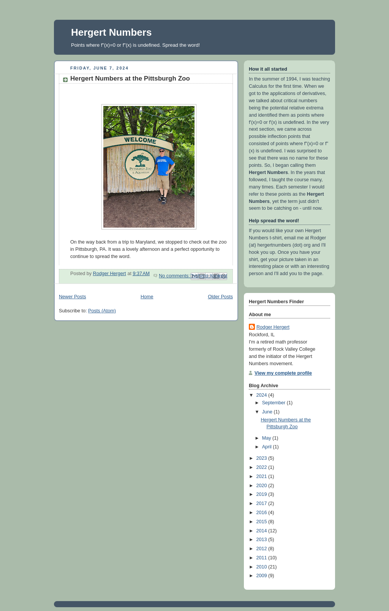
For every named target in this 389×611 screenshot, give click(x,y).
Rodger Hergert (272, 327)
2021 (262, 476)
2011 (262, 557)
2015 (262, 521)
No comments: (175, 276)
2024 (262, 395)
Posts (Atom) (102, 310)
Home (147, 296)
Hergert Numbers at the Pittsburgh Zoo (130, 78)
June (268, 412)
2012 (262, 548)
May (267, 438)
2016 (262, 512)
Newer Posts (72, 296)
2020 (262, 485)
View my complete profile (283, 373)
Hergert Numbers (111, 32)
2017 (262, 503)
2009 (262, 575)
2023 (262, 458)
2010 (262, 567)
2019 (262, 494)
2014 (262, 530)
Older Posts (220, 296)
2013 (262, 539)
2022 (262, 467)
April (267, 447)
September (274, 402)
